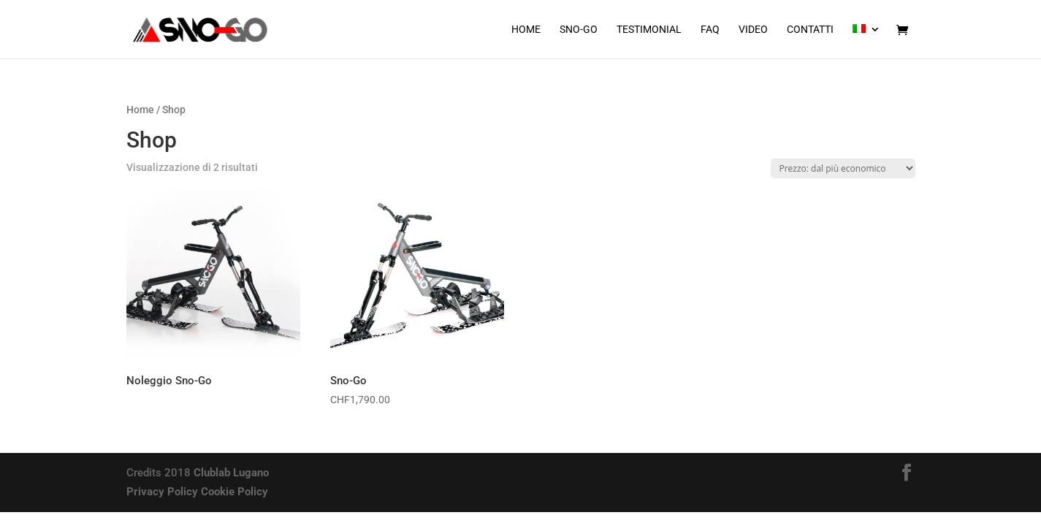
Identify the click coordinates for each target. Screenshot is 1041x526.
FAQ (710, 29)
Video (753, 29)
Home (526, 29)
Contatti (810, 29)
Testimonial (649, 29)
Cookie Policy (234, 491)
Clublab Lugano (231, 472)
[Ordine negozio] (843, 168)
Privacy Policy (162, 491)
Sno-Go (579, 29)
